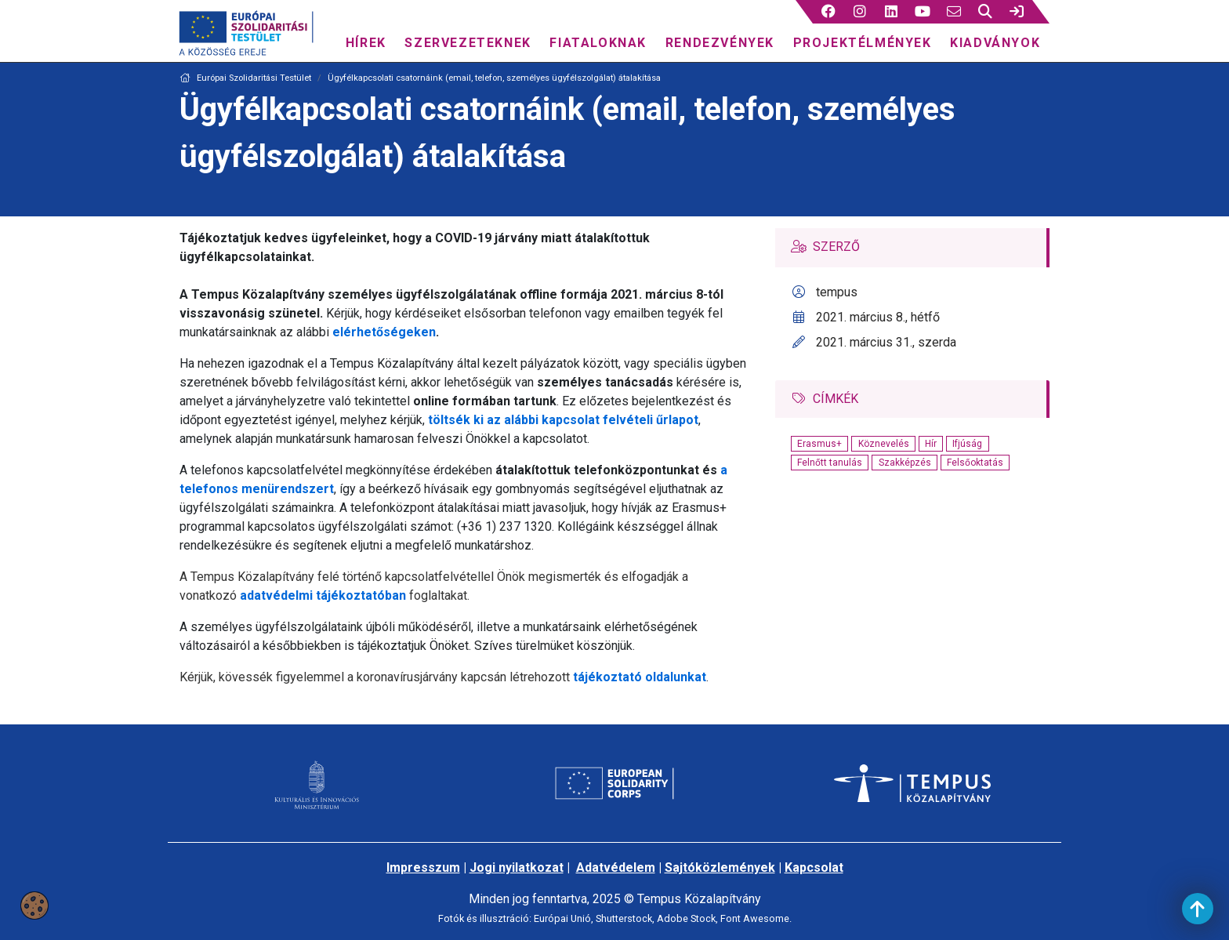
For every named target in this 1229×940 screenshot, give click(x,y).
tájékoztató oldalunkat (639, 677)
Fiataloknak (598, 42)
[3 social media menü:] (892, 12)
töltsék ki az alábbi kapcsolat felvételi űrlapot (561, 419)
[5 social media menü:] (954, 12)
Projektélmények (862, 42)
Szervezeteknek (467, 42)
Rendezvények (719, 42)
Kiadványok (995, 42)
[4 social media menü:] (923, 12)
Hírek (366, 42)
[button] (829, 12)
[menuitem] (366, 39)
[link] (1017, 12)
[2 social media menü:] (860, 12)
